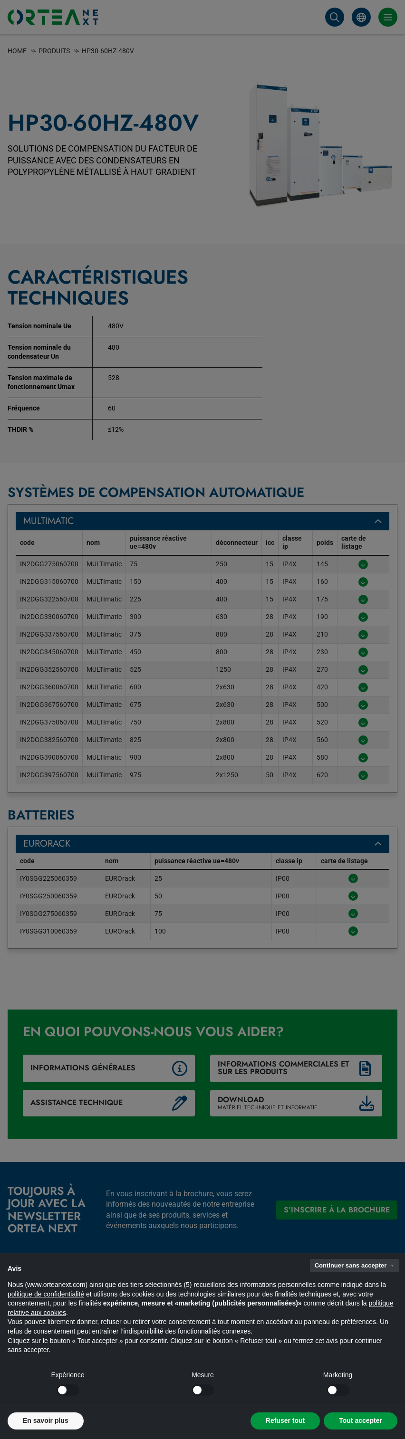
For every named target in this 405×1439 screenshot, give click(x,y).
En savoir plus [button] (45, 1420)
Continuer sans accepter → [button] (355, 1265)
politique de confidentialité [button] (46, 1294)
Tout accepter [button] (360, 1420)
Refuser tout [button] (285, 1420)
